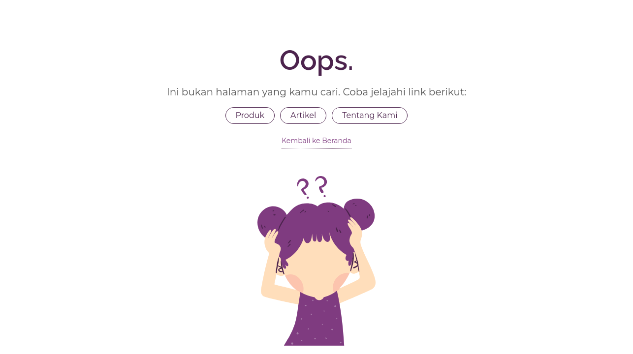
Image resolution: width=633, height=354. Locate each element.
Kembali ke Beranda (316, 140)
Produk (250, 115)
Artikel (303, 115)
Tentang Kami (369, 115)
